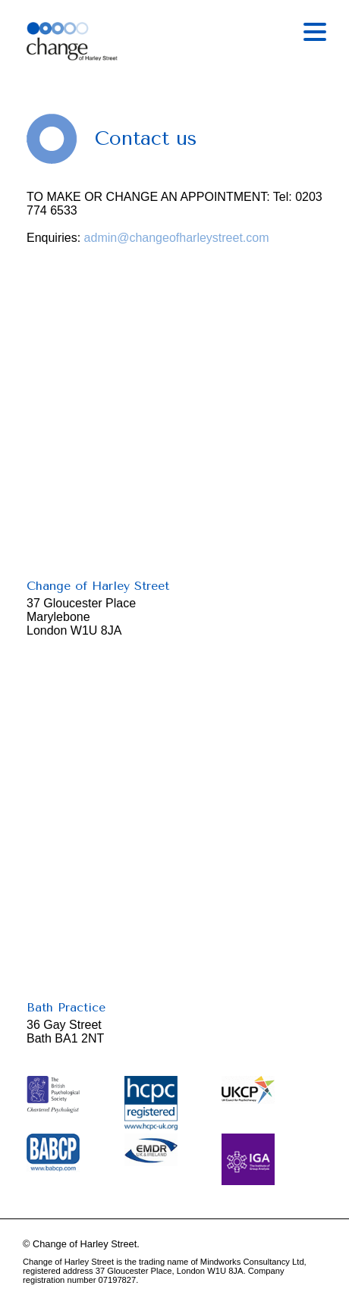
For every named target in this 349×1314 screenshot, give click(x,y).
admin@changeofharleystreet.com (176, 237)
